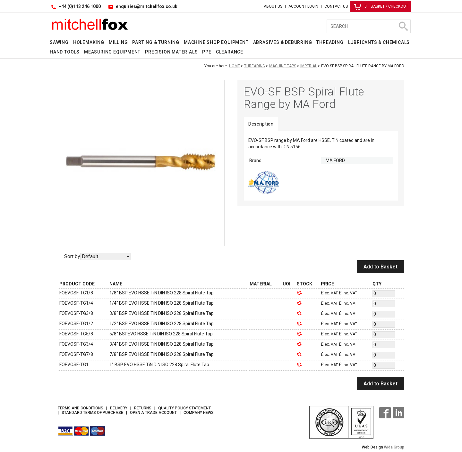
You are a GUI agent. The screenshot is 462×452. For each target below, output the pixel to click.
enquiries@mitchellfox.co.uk (146, 6)
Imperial (308, 66)
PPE (206, 51)
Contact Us (336, 6)
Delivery (118, 408)
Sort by (72, 256)
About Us (273, 6)
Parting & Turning (155, 42)
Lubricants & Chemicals (379, 42)
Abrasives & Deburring (282, 42)
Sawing (59, 42)
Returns (142, 408)
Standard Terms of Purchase (92, 412)
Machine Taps (282, 66)
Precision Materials (171, 51)
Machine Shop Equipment (216, 42)
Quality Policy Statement (184, 408)
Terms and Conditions (80, 408)
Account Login (303, 6)
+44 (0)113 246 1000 (80, 6)
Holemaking (88, 42)
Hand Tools (65, 51)
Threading (329, 42)
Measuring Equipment (112, 51)
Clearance (229, 51)
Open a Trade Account (153, 412)
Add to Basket (381, 267)
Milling (118, 42)
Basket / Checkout (381, 6)
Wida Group (394, 447)
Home (234, 66)
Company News (199, 412)
